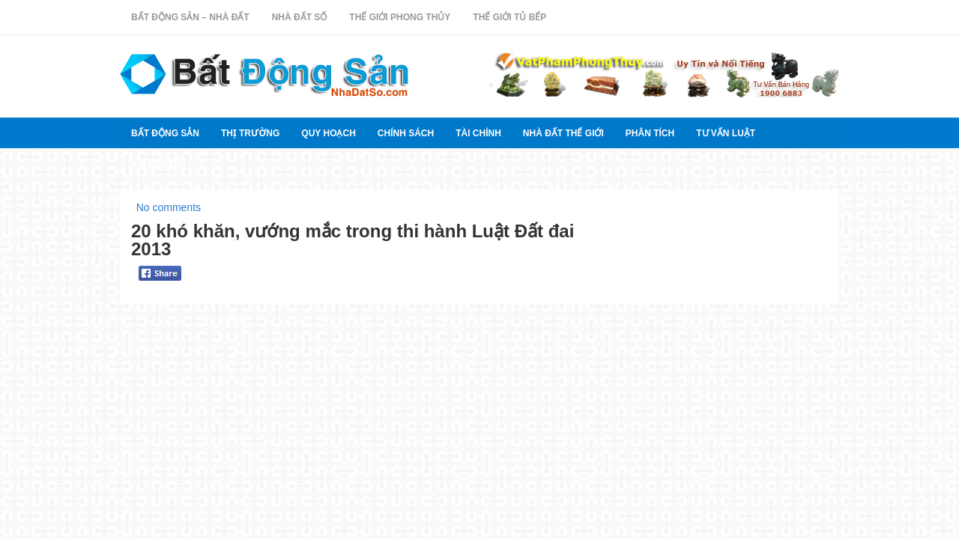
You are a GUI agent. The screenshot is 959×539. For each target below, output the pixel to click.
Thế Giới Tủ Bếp (509, 17)
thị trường (250, 133)
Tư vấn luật (725, 133)
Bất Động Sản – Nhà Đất (190, 17)
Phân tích (650, 133)
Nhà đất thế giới (563, 133)
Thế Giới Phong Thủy (399, 17)
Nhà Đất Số (299, 17)
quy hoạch (328, 133)
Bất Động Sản (165, 133)
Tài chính (478, 133)
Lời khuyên (159, 163)
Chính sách (406, 133)
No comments (168, 207)
